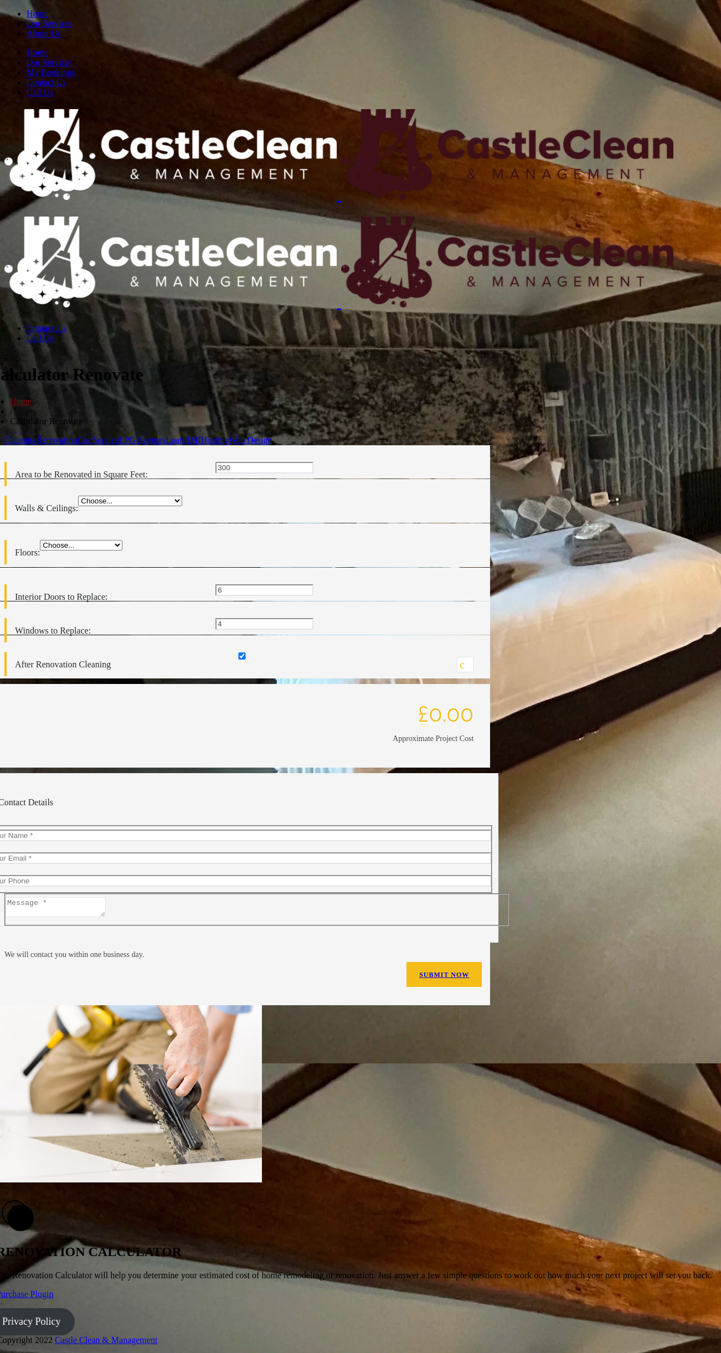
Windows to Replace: (53, 630)
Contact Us (46, 82)
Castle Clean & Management (106, 1343)
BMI (192, 440)
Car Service (98, 440)
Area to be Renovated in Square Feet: (81, 474)
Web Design (250, 440)
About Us (44, 33)
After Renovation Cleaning (63, 664)
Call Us (40, 92)
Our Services (50, 23)
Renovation (57, 440)
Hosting (215, 440)
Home (37, 13)
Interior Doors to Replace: (61, 596)
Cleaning (20, 440)
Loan (175, 440)
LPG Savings (142, 440)
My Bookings (51, 72)
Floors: (27, 552)
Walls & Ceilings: (46, 508)
